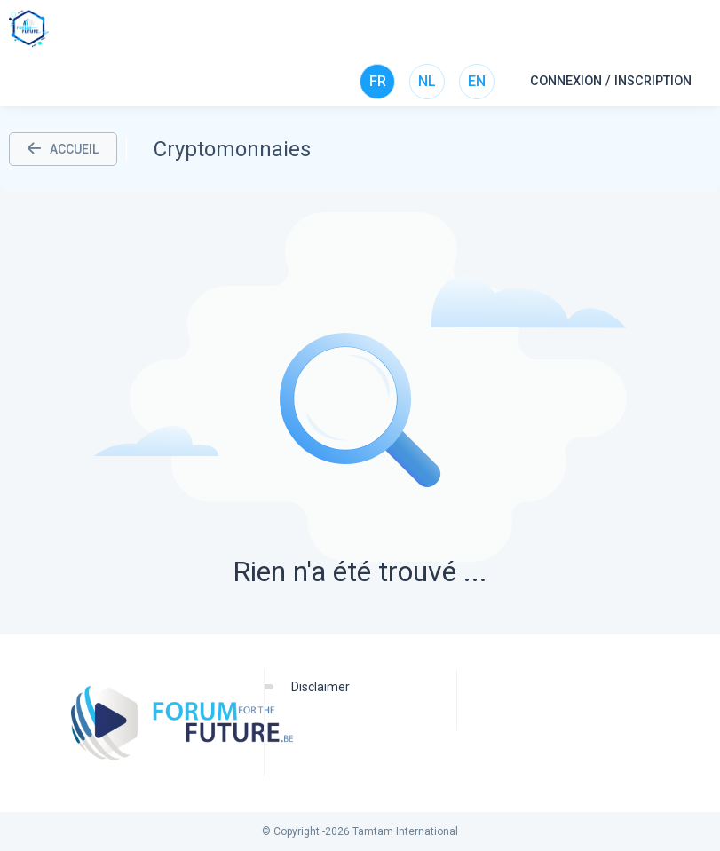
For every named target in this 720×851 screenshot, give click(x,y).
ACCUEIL (63, 149)
